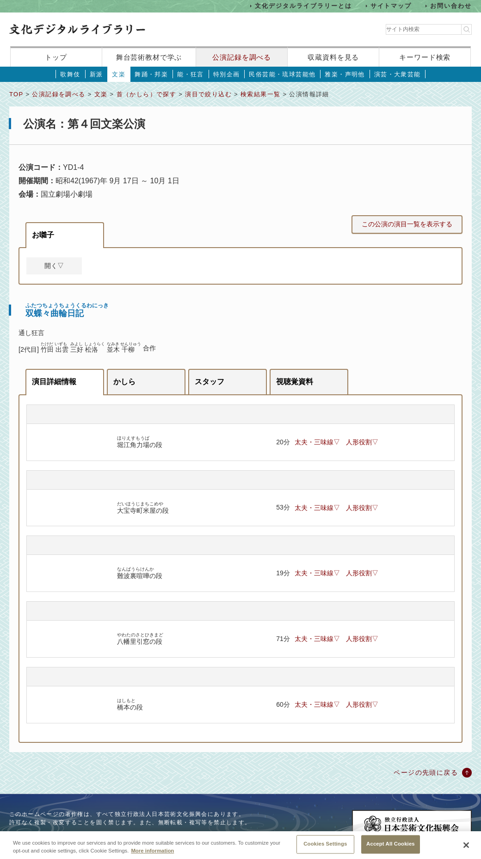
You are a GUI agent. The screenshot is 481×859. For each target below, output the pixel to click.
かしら (124, 382)
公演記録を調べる (241, 57)
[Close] (466, 846)
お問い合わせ (451, 5)
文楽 (118, 74)
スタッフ (209, 382)
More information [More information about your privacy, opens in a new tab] (152, 852)
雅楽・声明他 (344, 74)
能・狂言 (190, 74)
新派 (96, 74)
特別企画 (226, 74)
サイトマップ (391, 5)
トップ (56, 57)
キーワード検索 (424, 57)
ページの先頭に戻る (426, 772)
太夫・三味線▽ (317, 442)
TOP (16, 94)
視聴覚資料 (294, 382)
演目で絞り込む (208, 94)
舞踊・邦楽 (151, 74)
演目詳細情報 (54, 382)
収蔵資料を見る (333, 57)
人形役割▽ (362, 442)
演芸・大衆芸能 (397, 74)
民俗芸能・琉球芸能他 (282, 74)
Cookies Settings (325, 845)
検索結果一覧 (260, 94)
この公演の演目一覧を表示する (407, 224)
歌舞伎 (70, 74)
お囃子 (43, 235)
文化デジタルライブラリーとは (303, 5)
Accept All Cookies (390, 845)
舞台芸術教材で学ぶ (149, 57)
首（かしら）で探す (147, 94)
